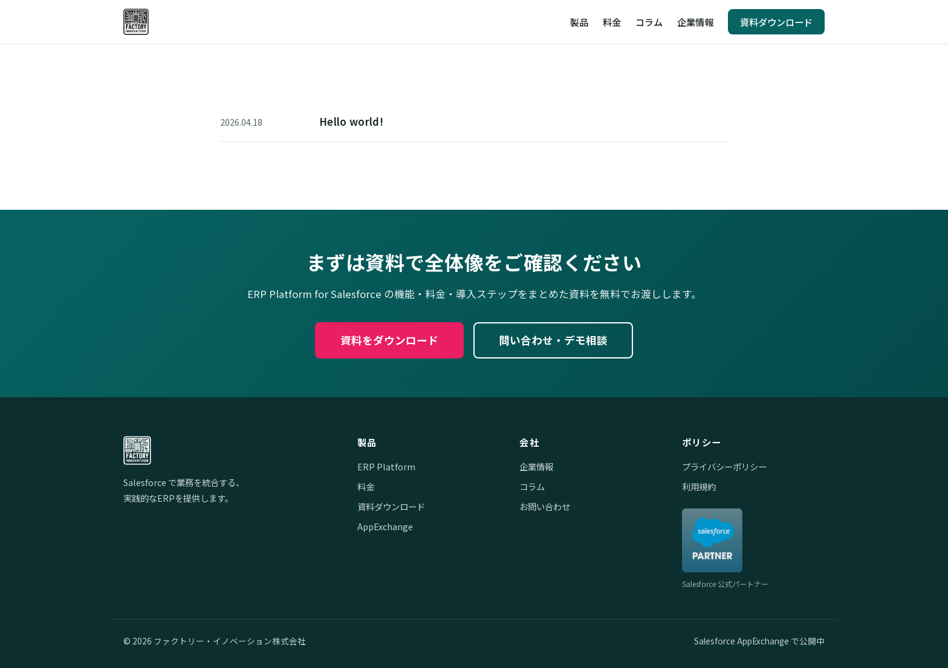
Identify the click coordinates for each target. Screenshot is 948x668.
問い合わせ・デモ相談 (553, 340)
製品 (579, 21)
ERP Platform (386, 466)
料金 (612, 21)
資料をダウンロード (389, 340)
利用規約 (699, 486)
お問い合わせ (544, 506)
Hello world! (351, 121)
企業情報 (695, 21)
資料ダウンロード (776, 21)
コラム (649, 21)
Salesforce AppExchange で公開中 (759, 641)
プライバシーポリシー (724, 466)
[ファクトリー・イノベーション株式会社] (136, 21)
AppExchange (385, 526)
